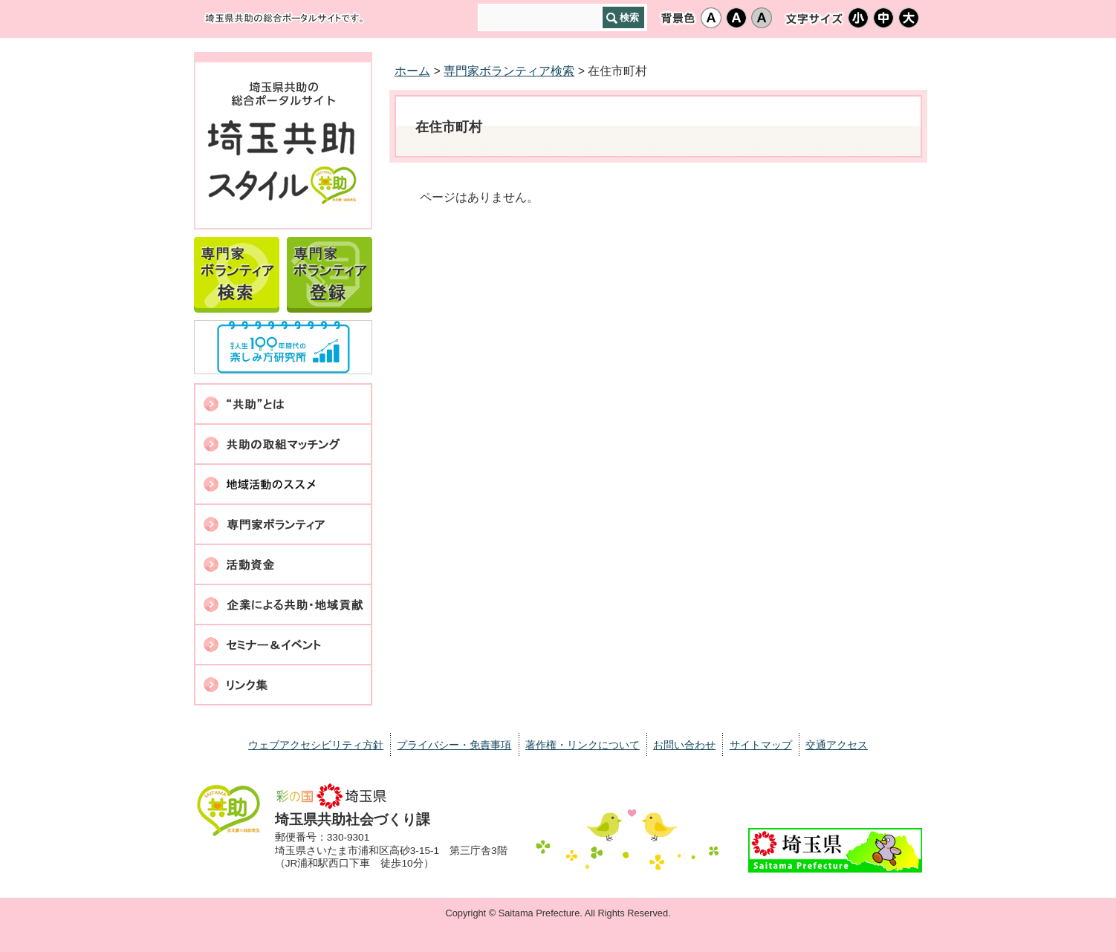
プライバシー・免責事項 (454, 745)
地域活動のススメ (283, 484)
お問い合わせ (684, 745)
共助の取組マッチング (283, 444)
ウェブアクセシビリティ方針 (315, 745)
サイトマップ (761, 745)
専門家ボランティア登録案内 (329, 272)
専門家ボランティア (283, 524)
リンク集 (283, 684)
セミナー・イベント (283, 644)
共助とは (283, 404)
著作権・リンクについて (582, 745)
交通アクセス (836, 745)
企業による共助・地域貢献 (283, 604)
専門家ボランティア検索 (236, 272)
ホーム (412, 71)
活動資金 (283, 564)
